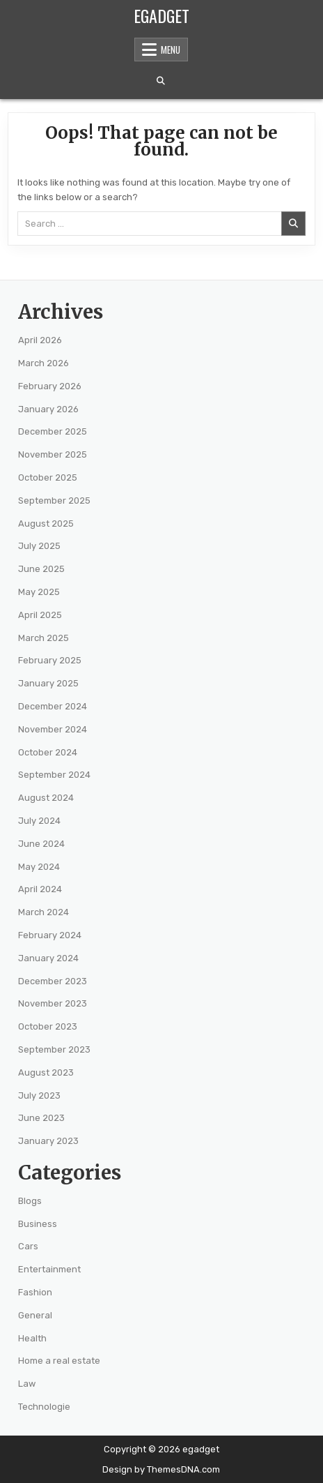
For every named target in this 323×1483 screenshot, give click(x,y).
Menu (170, 50)
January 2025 (48, 683)
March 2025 (43, 638)
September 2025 (54, 500)
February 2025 (49, 660)
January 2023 (48, 1141)
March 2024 (43, 912)
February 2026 (49, 386)
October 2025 (47, 477)
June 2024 (41, 843)
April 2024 (40, 889)
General (35, 1315)
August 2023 (46, 1072)
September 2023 (54, 1049)
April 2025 (40, 615)
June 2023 (41, 1118)
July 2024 (39, 820)
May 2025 (39, 592)
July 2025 (39, 546)
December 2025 (52, 431)
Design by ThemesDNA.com (161, 1469)
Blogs (30, 1201)
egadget (161, 15)
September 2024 (54, 774)
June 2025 (41, 569)
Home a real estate (59, 1360)
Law (27, 1383)
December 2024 (52, 706)
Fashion (35, 1292)
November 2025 (52, 454)
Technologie (44, 1406)
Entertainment (49, 1269)
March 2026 (43, 363)
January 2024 (48, 958)
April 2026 (40, 340)
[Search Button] (161, 81)
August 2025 (46, 523)
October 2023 (47, 1026)
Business (37, 1224)
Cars (28, 1246)
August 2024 (46, 797)
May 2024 (39, 866)
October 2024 (47, 752)
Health (32, 1338)
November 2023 (52, 1003)
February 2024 (49, 935)
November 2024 (52, 729)
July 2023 (39, 1095)
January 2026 (48, 409)
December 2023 (52, 981)
